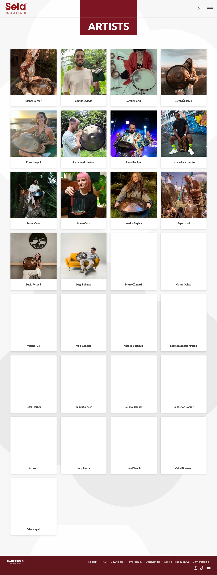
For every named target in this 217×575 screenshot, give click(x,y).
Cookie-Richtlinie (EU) (176, 561)
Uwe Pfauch (133, 468)
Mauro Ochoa (183, 284)
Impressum (135, 561)
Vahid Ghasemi (183, 468)
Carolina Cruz (133, 100)
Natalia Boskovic (133, 345)
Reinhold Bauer (133, 406)
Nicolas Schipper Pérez (183, 345)
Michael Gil (33, 345)
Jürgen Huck (183, 223)
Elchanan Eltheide (83, 162)
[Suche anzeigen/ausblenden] (199, 8)
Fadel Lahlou (133, 162)
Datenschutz (153, 561)
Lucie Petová (33, 284)
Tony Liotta (83, 468)
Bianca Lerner (33, 100)
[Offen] (210, 8)
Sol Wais (33, 468)
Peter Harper (33, 406)
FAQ (103, 561)
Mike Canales (83, 345)
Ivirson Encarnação (184, 162)
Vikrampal (33, 529)
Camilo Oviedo (83, 100)
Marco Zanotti (133, 284)
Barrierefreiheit (202, 561)
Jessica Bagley (133, 223)
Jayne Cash (83, 223)
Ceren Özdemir (183, 100)
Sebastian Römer (183, 406)
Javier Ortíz (33, 223)
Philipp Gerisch (83, 406)
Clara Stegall (33, 162)
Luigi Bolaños (83, 284)
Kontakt (92, 561)
